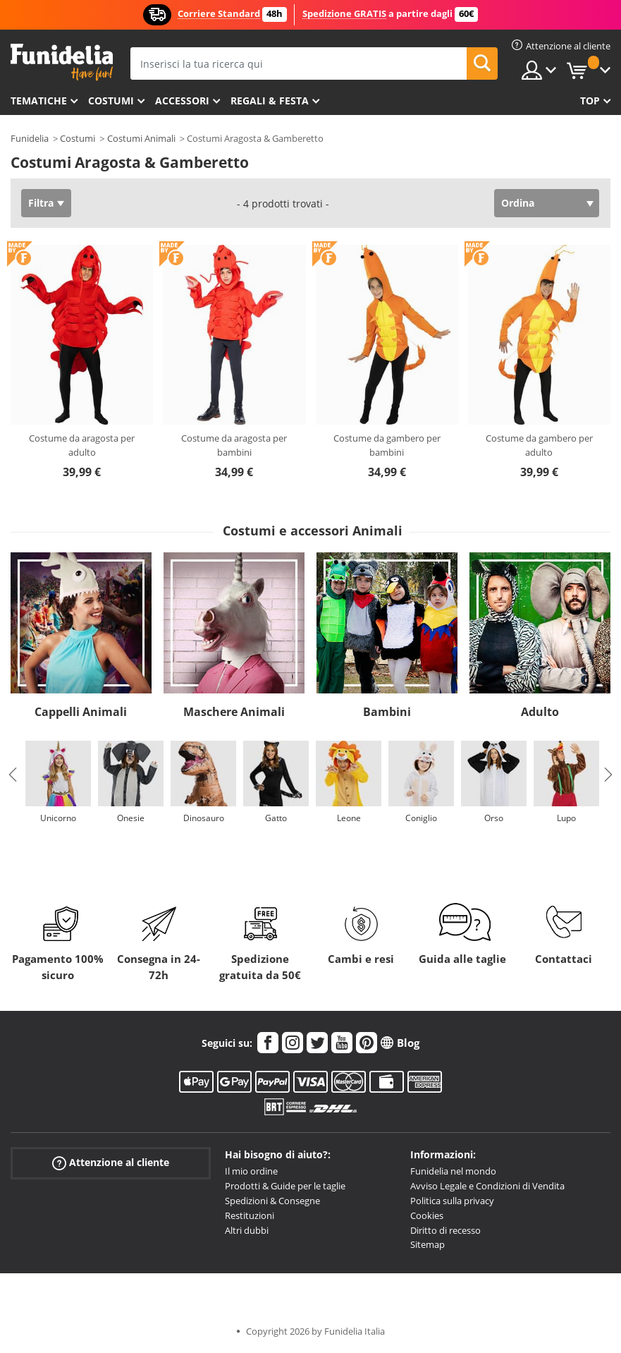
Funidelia (30, 138)
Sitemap (427, 1244)
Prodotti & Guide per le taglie (285, 1185)
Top (590, 100)
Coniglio (421, 818)
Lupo (566, 818)
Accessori (182, 100)
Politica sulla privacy (452, 1200)
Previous (13, 774)
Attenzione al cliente (110, 1162)
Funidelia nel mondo (453, 1171)
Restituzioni (249, 1215)
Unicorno (58, 818)
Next (608, 774)
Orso (493, 818)
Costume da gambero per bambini (387, 445)
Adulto (540, 712)
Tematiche (39, 100)
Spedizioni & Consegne (272, 1200)
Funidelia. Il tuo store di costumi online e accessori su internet (62, 62)
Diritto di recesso (445, 1230)
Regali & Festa (269, 100)
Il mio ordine (251, 1171)
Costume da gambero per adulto (539, 445)
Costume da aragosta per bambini (234, 445)
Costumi (111, 100)
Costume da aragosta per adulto (82, 445)
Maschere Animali (234, 712)
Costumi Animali (141, 138)
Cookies (426, 1215)
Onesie (131, 818)
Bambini (387, 712)
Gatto (276, 818)
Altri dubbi (247, 1230)
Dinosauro (203, 818)
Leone (349, 818)
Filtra (41, 203)
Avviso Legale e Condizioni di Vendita (487, 1185)
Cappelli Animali (81, 712)
